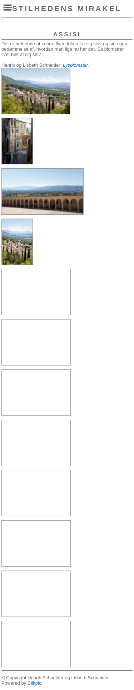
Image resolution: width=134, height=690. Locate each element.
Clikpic (34, 683)
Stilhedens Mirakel (66, 8)
